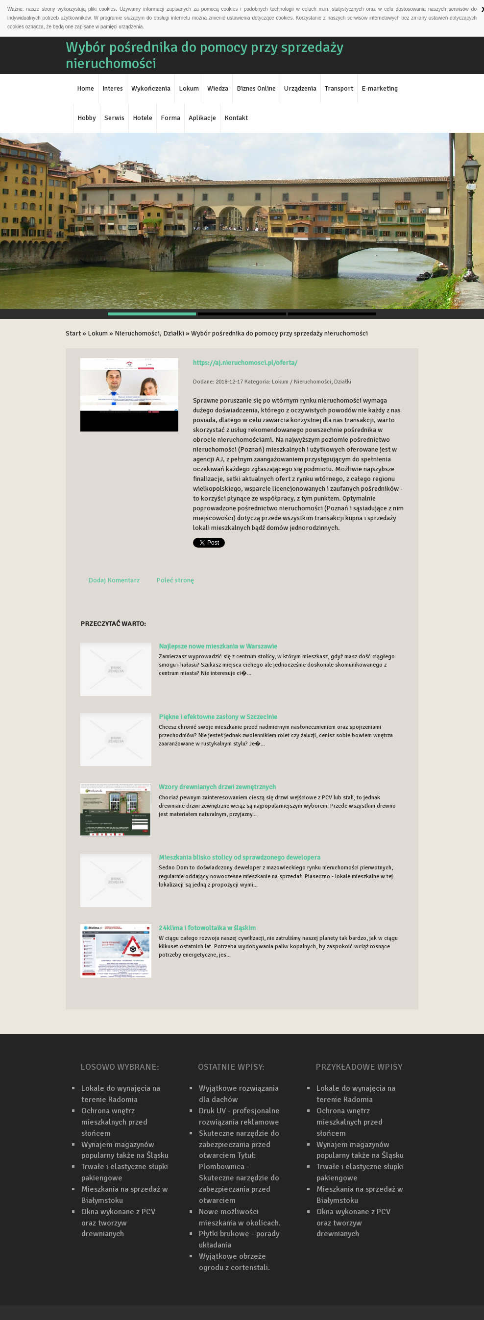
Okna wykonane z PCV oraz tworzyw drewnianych (118, 1223)
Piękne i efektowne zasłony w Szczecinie (218, 717)
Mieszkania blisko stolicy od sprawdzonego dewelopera (239, 857)
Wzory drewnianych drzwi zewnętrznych (217, 787)
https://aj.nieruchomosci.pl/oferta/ (245, 363)
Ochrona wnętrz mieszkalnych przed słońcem (114, 1122)
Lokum (98, 333)
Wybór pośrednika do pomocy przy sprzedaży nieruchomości (279, 333)
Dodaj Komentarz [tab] (114, 580)
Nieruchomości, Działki (149, 333)
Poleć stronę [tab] (175, 580)
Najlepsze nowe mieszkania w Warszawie (218, 646)
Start (73, 333)
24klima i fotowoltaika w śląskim (207, 928)
